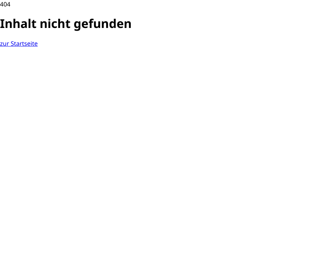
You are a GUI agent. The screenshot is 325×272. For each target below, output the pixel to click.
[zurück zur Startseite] (19, 43)
